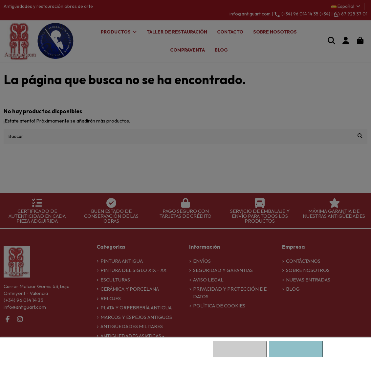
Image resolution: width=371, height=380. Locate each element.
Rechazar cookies (240, 349)
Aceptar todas (296, 349)
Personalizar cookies (102, 373)
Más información (63, 373)
